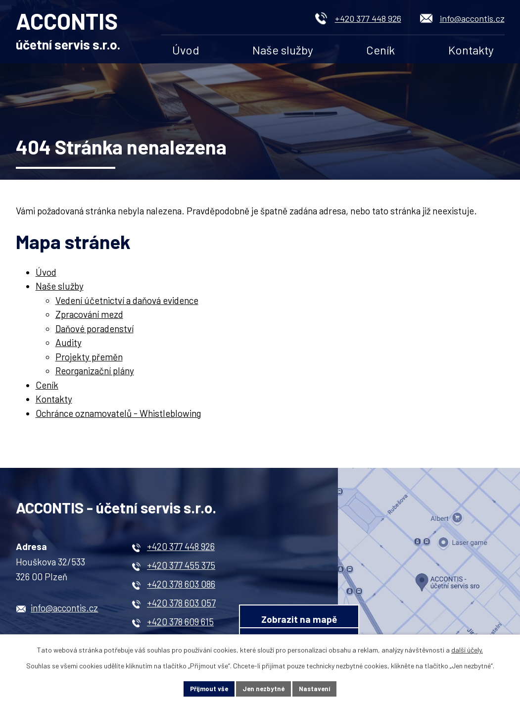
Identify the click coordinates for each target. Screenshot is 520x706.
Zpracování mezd (89, 317)
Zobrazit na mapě (331, 571)
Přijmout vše (206, 688)
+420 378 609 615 (180, 625)
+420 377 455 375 (181, 568)
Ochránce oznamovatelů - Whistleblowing (118, 416)
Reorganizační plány (94, 374)
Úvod (185, 50)
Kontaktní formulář (330, 611)
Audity (68, 346)
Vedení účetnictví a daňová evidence (126, 303)
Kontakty (471, 50)
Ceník (380, 50)
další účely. (467, 649)
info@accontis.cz (472, 18)
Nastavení (317, 688)
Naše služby (282, 50)
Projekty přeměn (89, 359)
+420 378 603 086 (181, 587)
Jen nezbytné (263, 688)
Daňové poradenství (94, 331)
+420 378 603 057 (181, 606)
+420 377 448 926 (368, 18)
